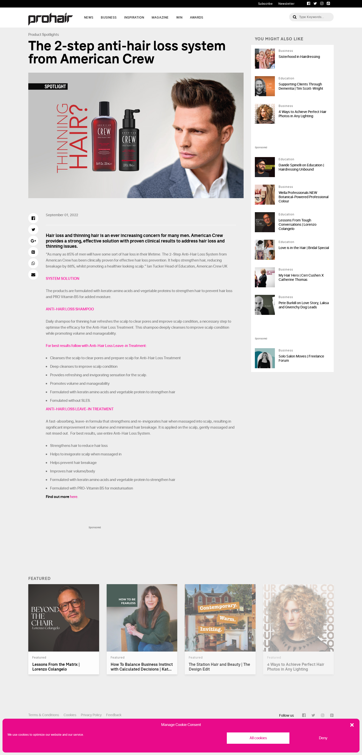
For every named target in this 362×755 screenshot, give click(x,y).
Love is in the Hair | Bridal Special (304, 247)
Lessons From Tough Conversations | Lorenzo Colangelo (297, 224)
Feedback (113, 715)
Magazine (160, 17)
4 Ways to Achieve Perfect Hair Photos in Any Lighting (302, 114)
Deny (323, 738)
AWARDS (196, 17)
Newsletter (286, 4)
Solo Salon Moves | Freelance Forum (301, 358)
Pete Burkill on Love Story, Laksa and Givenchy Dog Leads (304, 305)
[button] (351, 724)
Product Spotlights (43, 35)
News (88, 17)
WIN (179, 17)
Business (109, 17)
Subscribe (265, 4)
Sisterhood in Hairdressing (299, 56)
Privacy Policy (91, 715)
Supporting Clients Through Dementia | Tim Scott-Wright (301, 86)
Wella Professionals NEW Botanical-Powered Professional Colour (303, 197)
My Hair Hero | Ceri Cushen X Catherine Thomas (301, 277)
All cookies (258, 738)
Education (286, 78)
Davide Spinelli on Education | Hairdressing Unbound (301, 167)
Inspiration (134, 17)
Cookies (70, 715)
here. (74, 497)
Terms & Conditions (43, 715)
